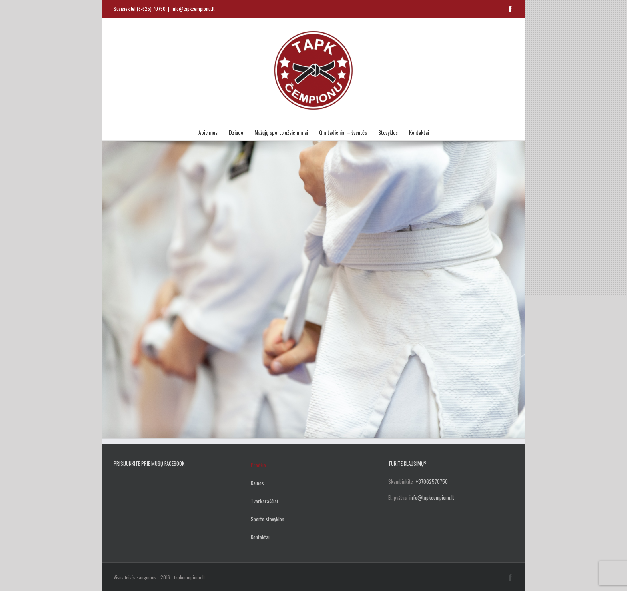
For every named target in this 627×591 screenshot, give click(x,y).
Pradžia (258, 465)
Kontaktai (260, 537)
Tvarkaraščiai (264, 501)
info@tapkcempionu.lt (193, 8)
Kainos (257, 483)
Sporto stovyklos (267, 519)
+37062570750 (431, 481)
